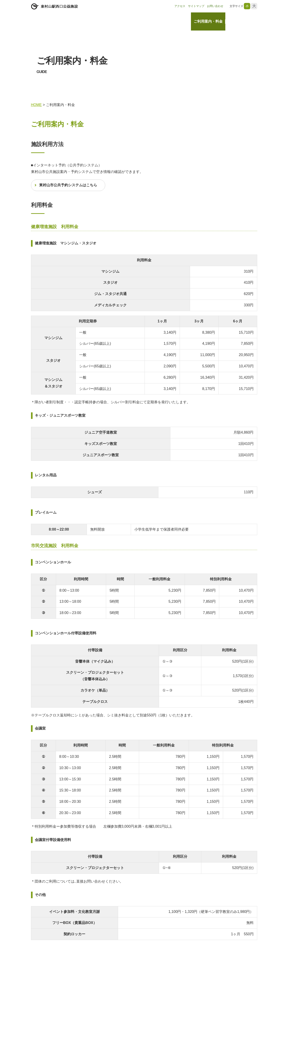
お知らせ (161, 21)
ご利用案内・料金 (208, 21)
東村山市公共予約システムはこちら (68, 185)
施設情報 (181, 21)
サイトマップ (196, 6)
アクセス (179, 6)
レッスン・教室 (240, 21)
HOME (143, 21)
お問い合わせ (215, 6)
